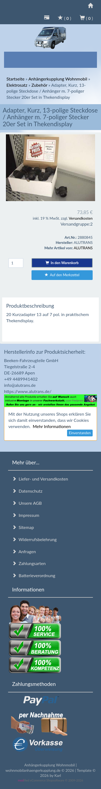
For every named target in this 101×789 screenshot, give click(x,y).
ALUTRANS (83, 248)
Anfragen (24, 551)
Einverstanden (80, 433)
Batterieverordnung (33, 575)
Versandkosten (81, 218)
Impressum (25, 515)
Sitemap (23, 527)
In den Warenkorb (62, 263)
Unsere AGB (27, 503)
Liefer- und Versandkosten (40, 478)
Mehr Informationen (52, 426)
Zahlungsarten (29, 563)
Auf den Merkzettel (62, 275)
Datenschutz (27, 490)
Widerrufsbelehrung (34, 539)
